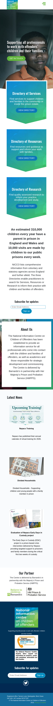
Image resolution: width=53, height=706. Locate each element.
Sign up (26, 311)
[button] (43, 3)
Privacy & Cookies (40, 702)
